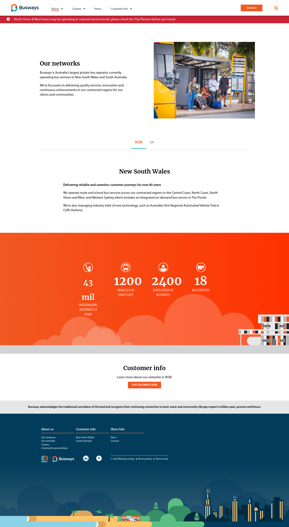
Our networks (48, 441)
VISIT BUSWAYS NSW (144, 385)
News (113, 437)
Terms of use (160, 459)
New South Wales (85, 437)
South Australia (84, 441)
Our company (48, 437)
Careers (45, 445)
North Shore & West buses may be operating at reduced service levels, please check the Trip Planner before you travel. (95, 19)
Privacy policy (143, 459)
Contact (115, 441)
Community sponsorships (54, 448)
